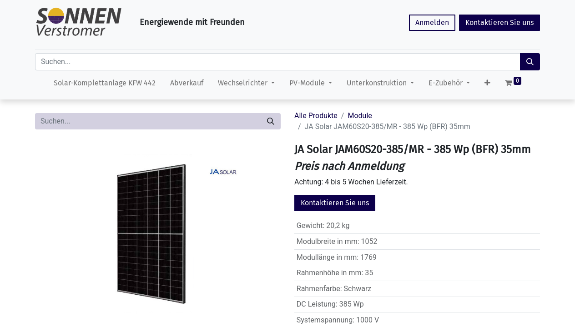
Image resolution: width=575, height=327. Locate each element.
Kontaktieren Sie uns (499, 22)
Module (360, 115)
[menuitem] (105, 84)
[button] (487, 84)
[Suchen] (530, 61)
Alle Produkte (316, 115)
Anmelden (432, 22)
